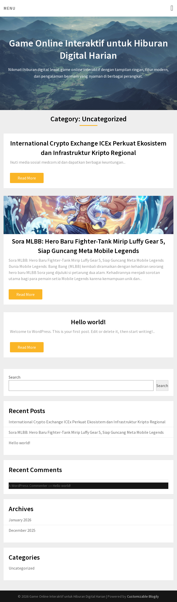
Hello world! (88, 322)
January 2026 (20, 519)
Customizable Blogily (143, 596)
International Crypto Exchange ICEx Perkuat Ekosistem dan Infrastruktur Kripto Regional (87, 421)
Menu (9, 8)
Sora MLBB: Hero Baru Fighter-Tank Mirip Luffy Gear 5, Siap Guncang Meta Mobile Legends (86, 432)
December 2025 (22, 530)
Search (14, 377)
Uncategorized (21, 568)
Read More (27, 177)
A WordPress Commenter (28, 485)
